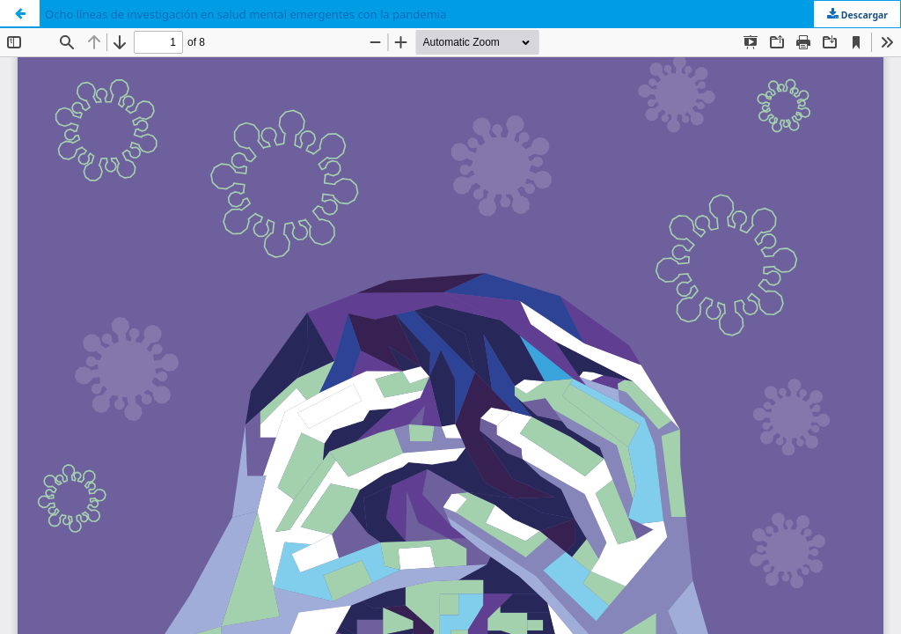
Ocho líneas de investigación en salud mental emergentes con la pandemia (245, 14)
